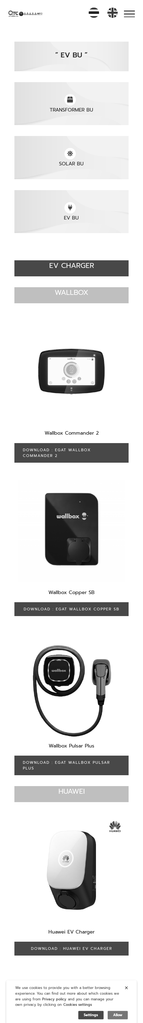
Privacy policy (54, 1004)
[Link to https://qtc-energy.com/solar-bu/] (70, 153)
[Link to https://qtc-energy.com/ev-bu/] (70, 208)
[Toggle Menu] (129, 14)
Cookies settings (77, 1010)
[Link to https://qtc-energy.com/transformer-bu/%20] (70, 100)
